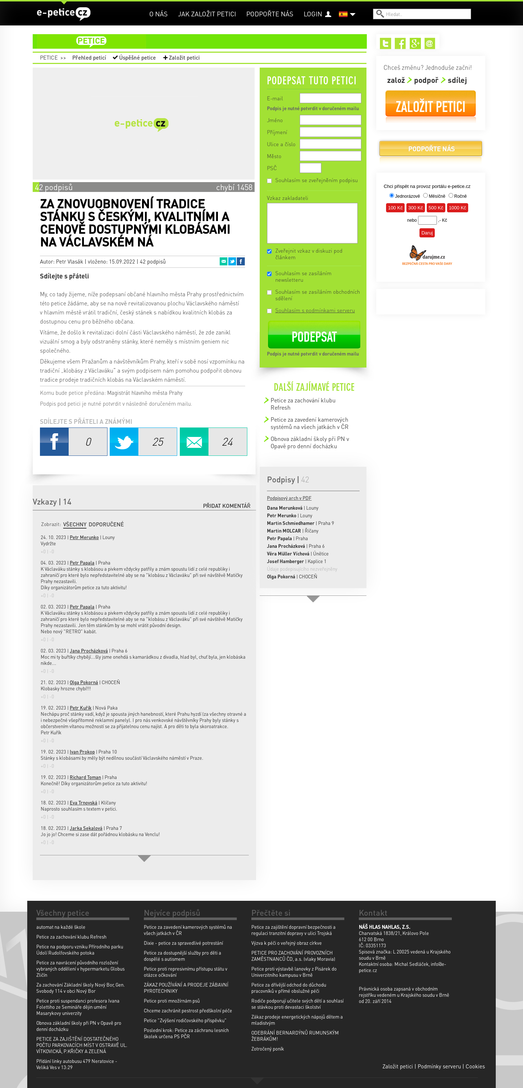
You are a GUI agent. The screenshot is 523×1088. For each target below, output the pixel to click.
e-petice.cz (63, 14)
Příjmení (277, 132)
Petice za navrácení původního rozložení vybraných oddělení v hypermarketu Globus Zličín (80, 968)
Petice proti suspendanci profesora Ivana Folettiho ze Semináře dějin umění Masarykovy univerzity (77, 1006)
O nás (158, 13)
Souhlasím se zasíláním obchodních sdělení (317, 294)
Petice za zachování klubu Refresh (303, 403)
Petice (49, 57)
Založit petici (184, 57)
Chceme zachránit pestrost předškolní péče (188, 1010)
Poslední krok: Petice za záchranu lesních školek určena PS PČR (186, 1033)
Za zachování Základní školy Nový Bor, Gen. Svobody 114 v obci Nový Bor (80, 987)
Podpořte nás (269, 13)
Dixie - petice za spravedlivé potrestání (183, 943)
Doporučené (106, 524)
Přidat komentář (227, 505)
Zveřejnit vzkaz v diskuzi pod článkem (308, 253)
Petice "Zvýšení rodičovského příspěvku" (185, 1020)
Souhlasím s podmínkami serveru (315, 310)
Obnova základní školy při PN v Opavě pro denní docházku (310, 442)
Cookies (475, 1066)
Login (313, 13)
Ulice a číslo (281, 144)
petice (204, 41)
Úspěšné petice (137, 57)
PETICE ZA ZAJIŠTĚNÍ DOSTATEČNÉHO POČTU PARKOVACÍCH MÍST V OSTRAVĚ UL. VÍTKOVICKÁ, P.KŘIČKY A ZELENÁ (81, 1045)
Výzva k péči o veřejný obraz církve (286, 943)
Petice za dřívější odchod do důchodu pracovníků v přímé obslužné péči (288, 987)
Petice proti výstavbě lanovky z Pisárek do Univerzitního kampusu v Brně (294, 971)
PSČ (272, 168)
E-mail (275, 98)
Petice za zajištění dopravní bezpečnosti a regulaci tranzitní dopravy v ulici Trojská (293, 930)
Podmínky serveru (439, 1066)
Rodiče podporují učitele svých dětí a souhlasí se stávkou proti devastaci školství (297, 1003)
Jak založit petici (207, 13)
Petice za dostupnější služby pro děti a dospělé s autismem (182, 956)
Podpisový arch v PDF (289, 498)
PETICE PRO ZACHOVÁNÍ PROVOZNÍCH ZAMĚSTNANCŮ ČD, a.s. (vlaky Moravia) (293, 956)
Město (274, 156)
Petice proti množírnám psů (172, 1000)
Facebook (241, 261)
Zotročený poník (267, 1048)
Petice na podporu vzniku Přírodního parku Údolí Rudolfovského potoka (79, 949)
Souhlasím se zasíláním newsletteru (303, 276)
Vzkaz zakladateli (287, 197)
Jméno (275, 120)
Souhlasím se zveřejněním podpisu (316, 180)
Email (223, 261)
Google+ (415, 43)
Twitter (232, 261)
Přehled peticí (89, 57)
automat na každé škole (60, 927)
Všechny (74, 524)
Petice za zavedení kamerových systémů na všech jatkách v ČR (310, 422)
